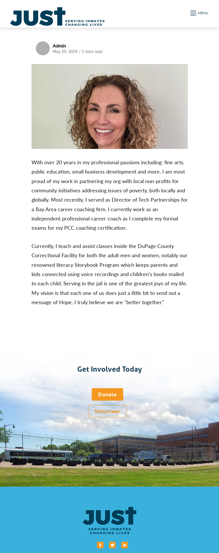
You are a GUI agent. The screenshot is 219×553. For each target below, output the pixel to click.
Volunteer (107, 411)
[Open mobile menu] (199, 13)
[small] (100, 545)
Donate (107, 394)
